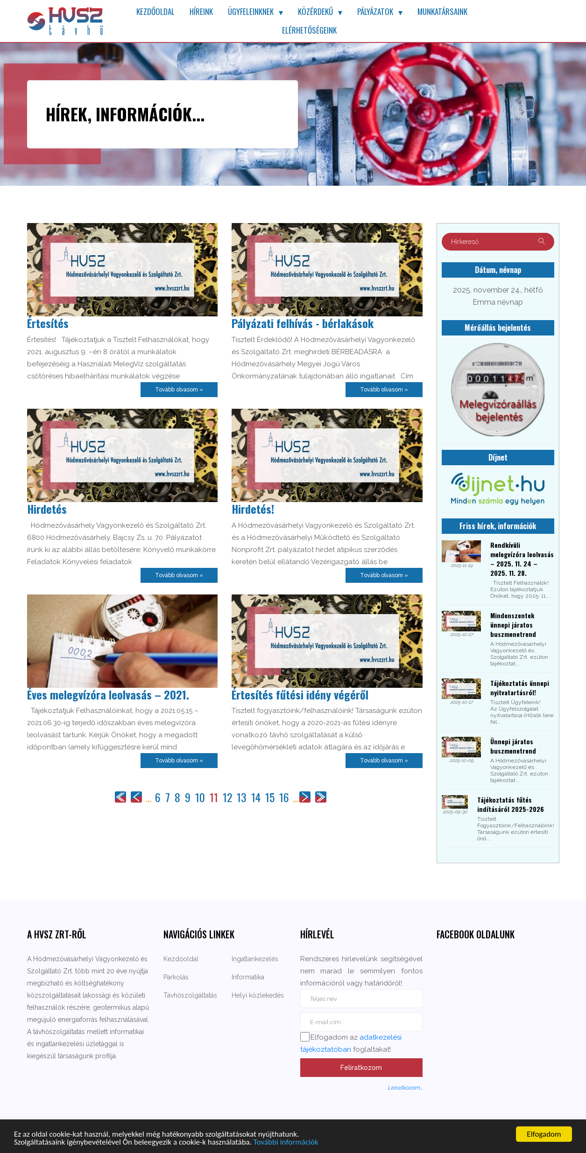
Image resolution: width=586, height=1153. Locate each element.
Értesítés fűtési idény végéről (300, 694)
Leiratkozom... (405, 1087)
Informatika (248, 977)
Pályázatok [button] (375, 11)
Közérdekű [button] (315, 11)
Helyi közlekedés (258, 995)
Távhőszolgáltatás (190, 995)
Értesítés (48, 322)
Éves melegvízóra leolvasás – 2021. (108, 694)
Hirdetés (47, 508)
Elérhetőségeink (309, 30)
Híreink (201, 11)
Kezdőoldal (155, 11)
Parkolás (176, 977)
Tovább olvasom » (179, 389)
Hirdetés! (253, 508)
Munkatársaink (442, 11)
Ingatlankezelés (255, 959)
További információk (286, 1142)
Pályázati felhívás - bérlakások (303, 322)
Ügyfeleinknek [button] (251, 11)
